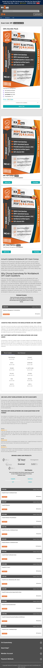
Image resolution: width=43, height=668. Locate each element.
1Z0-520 (30, 373)
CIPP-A (29, 384)
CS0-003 (4, 589)
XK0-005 (4, 626)
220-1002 (4, 564)
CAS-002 (4, 613)
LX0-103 (4, 576)
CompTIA (13, 479)
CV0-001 (4, 489)
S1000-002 (29, 362)
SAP (13, 482)
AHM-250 (5, 307)
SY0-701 (4, 526)
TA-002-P (30, 357)
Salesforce (30, 479)
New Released (21, 353)
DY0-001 (4, 551)
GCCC (11, 362)
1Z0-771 (12, 384)
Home (1, 17)
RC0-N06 (4, 514)
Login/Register (37, 14)
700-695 (12, 368)
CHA (12, 378)
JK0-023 (4, 539)
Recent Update (8, 353)
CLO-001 (4, 601)
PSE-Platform (11, 357)
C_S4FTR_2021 (29, 368)
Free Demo (35, 182)
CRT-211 (30, 378)
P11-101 (12, 373)
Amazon (30, 482)
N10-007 (4, 502)
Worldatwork (7, 17)
